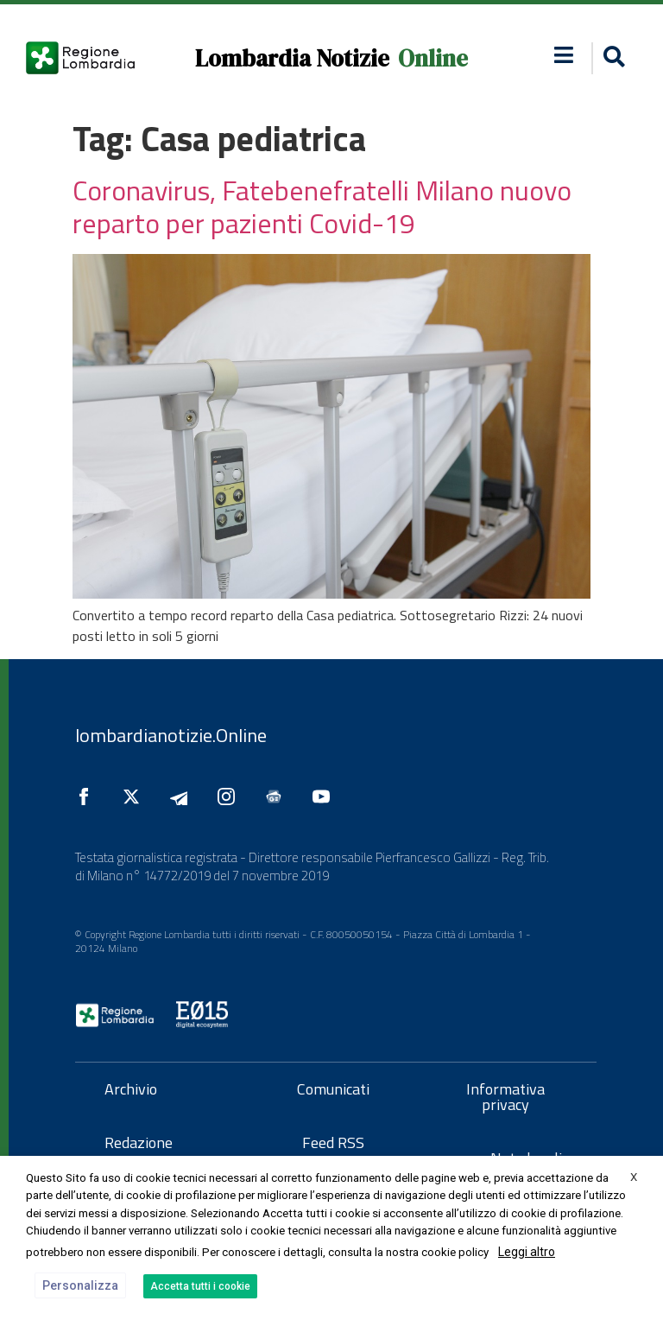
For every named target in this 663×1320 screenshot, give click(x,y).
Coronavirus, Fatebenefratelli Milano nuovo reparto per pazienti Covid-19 (322, 206)
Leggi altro (526, 1252)
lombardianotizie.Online (171, 735)
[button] (611, 58)
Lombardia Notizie (292, 58)
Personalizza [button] (80, 1285)
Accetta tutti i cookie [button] (200, 1286)
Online (433, 58)
